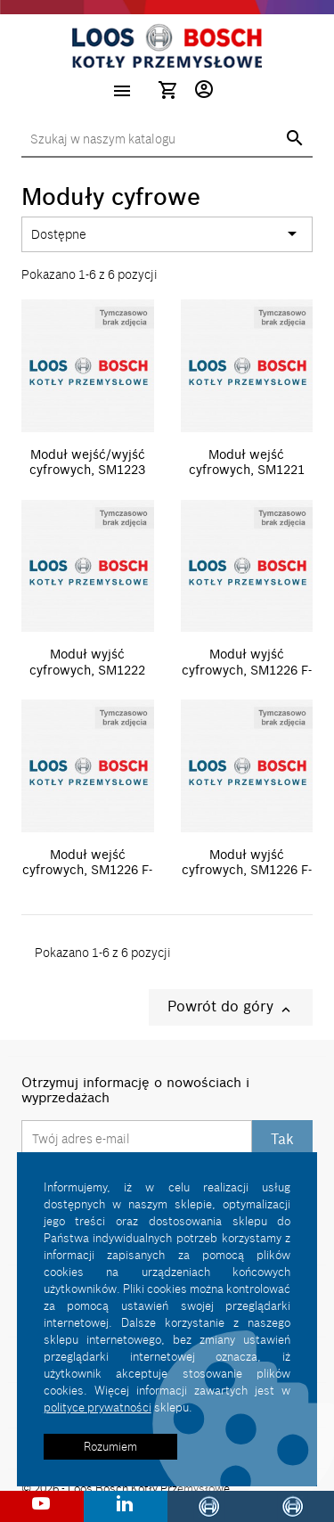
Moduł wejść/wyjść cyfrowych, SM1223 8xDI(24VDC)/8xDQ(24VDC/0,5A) (118, 470)
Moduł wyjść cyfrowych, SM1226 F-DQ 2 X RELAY (247, 669)
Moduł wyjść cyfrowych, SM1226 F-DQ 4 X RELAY (247, 870)
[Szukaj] (167, 140)
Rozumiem (110, 1446)
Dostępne (167, 234)
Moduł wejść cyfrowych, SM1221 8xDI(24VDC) (247, 470)
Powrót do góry (230, 1007)
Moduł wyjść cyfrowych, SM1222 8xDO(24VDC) (87, 669)
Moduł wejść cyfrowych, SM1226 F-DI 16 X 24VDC (87, 870)
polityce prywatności (97, 1407)
